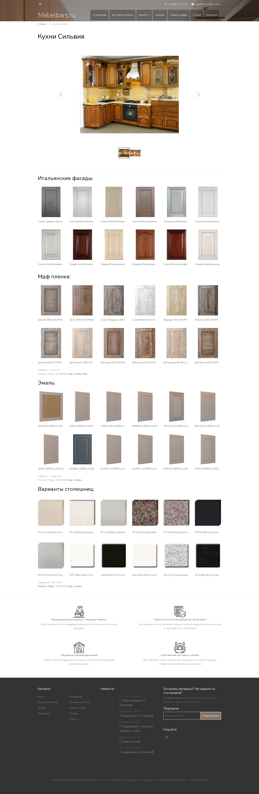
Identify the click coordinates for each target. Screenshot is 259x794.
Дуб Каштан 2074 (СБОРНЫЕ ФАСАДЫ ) (152, 362)
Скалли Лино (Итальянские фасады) (119, 221)
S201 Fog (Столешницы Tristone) (180, 575)
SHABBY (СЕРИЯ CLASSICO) (83, 468)
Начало (42, 586)
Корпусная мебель (48, 702)
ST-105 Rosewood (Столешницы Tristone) (184, 532)
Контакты (211, 15)
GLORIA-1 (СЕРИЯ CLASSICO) (147, 468)
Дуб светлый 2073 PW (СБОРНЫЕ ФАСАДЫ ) (61, 362)
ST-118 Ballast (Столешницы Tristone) (88, 532)
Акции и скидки (178, 15)
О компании (99, 15)
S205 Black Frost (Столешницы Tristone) (121, 575)
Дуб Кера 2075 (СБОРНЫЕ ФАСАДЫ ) (120, 362)
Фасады (42, 707)
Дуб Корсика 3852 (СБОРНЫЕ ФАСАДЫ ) (90, 362)
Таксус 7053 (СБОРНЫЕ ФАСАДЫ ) (87, 319)
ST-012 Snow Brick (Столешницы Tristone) (59, 575)
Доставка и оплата (122, 15)
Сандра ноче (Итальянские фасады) (87, 264)
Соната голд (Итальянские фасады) (56, 264)
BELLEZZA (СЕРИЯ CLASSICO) (210, 426)
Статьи (197, 15)
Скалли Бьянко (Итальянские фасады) (88, 221)
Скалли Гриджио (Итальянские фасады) (58, 221)
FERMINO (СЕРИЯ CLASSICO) (146, 426)
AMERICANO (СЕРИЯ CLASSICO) (117, 426)
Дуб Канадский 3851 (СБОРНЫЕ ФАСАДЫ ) (186, 362)
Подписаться (211, 716)
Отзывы (73, 713)
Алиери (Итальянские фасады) (210, 264)
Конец (78, 373)
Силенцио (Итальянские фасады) (180, 221)
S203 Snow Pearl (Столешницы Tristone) (152, 575)
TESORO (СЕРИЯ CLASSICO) (52, 426)
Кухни (41, 696)
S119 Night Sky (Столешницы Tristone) (214, 575)
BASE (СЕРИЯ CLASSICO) (51, 468)
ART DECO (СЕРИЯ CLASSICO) (179, 426)
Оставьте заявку (172, 698)
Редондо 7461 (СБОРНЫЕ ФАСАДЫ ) (182, 319)
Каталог (143, 15)
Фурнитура (44, 713)
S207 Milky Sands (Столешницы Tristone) (89, 575)
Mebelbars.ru (56, 15)
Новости (73, 719)
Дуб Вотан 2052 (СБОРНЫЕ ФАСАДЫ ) (215, 362)
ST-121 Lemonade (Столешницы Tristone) (58, 532)
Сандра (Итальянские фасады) (116, 264)
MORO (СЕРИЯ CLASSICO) (208, 468)
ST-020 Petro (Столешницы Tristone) (213, 532)
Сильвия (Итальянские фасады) (148, 264)
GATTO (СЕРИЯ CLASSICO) (82, 426)
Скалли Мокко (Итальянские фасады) (151, 221)
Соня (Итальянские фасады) (178, 264)
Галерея (160, 15)
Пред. (51, 586)
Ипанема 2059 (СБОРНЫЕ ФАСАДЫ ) (214, 319)
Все (85, 373)
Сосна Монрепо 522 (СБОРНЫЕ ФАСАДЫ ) (154, 319)
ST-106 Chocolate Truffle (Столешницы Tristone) (156, 532)
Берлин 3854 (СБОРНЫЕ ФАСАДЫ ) (56, 319)
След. (70, 373)
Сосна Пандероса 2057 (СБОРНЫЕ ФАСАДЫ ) (124, 319)
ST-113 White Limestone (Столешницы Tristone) (124, 532)
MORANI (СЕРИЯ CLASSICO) (178, 468)
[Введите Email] (182, 716)
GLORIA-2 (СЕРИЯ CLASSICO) (115, 468)
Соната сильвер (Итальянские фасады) (214, 221)
